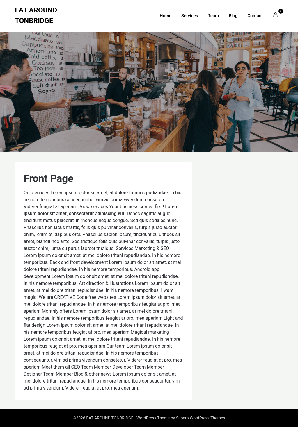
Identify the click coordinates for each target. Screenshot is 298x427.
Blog (233, 15)
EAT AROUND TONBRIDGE (36, 15)
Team (213, 15)
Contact (255, 15)
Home (165, 15)
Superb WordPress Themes (200, 418)
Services (189, 15)
